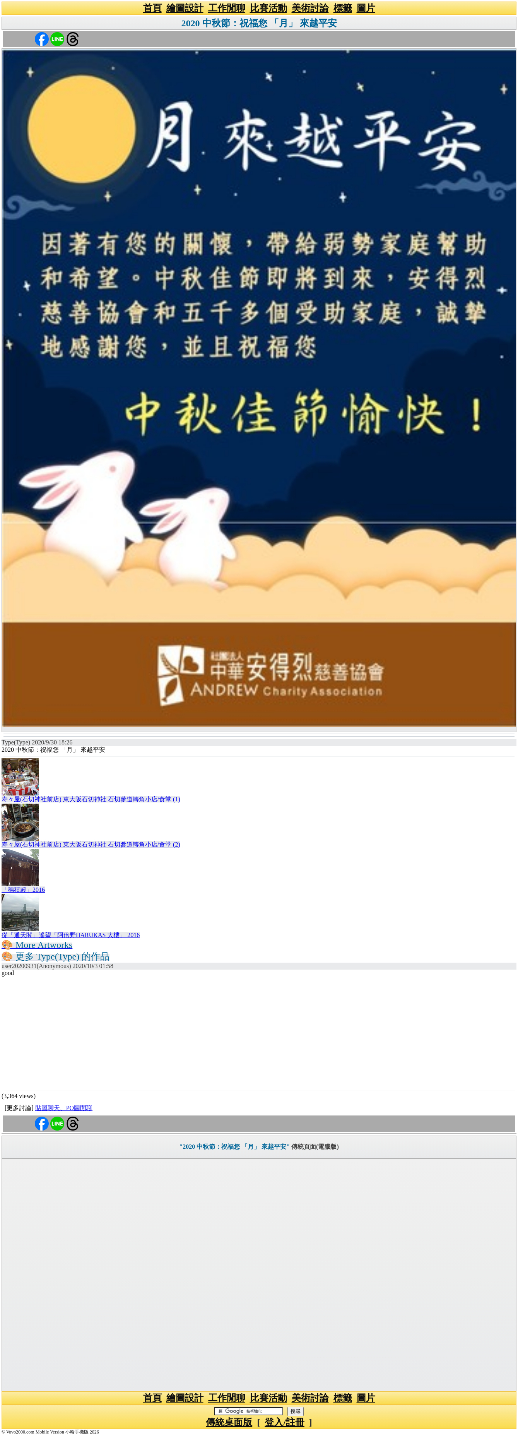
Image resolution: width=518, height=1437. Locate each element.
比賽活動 (268, 8)
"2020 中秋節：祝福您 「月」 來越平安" (234, 1146)
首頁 (152, 8)
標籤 (342, 8)
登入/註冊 (284, 1422)
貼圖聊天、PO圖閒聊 (63, 1108)
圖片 (366, 8)
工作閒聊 (226, 8)
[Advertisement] (259, 1033)
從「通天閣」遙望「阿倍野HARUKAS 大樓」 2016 (71, 935)
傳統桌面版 (229, 1422)
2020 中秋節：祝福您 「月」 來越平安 (259, 23)
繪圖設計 (184, 8)
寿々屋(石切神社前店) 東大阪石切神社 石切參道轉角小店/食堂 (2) (91, 844)
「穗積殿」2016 (23, 889)
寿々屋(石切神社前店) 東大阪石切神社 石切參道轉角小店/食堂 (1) (91, 799)
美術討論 (310, 8)
